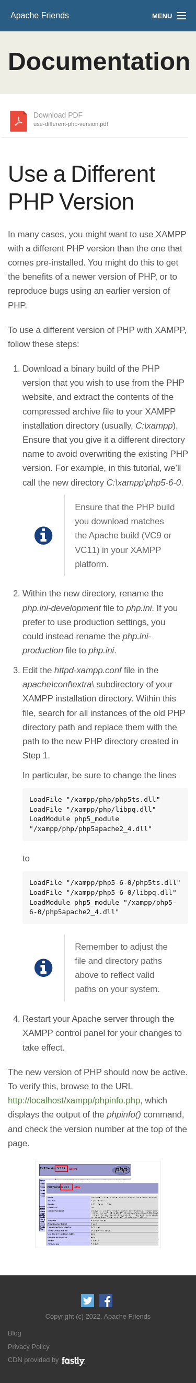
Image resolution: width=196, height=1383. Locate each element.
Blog (14, 1333)
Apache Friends (39, 15)
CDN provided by (47, 1360)
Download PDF (70, 120)
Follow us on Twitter (87, 1300)
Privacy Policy (29, 1347)
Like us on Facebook (105, 1300)
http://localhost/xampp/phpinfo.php (74, 1100)
